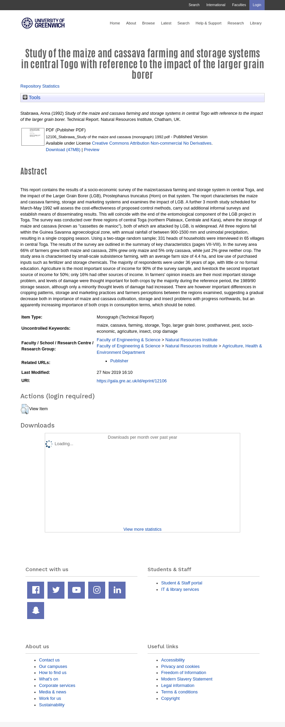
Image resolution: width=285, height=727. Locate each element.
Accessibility (173, 659)
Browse (148, 23)
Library (256, 23)
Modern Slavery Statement (186, 678)
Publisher (119, 360)
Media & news (52, 691)
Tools (31, 97)
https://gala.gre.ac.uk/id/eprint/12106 (132, 380)
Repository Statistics (40, 86)
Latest (166, 23)
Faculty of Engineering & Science (128, 339)
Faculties (239, 5)
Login (257, 5)
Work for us (50, 698)
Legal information (177, 685)
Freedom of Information (183, 672)
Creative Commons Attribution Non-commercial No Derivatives (151, 143)
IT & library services (180, 589)
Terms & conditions (179, 691)
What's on (48, 678)
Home (115, 23)
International (215, 5)
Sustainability (51, 704)
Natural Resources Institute (191, 339)
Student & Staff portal (181, 582)
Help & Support (209, 23)
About (131, 23)
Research (236, 23)
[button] (24, 409)
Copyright (170, 698)
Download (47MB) (63, 149)
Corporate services (57, 685)
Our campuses (53, 666)
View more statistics (143, 529)
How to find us (52, 672)
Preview (91, 149)
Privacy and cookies (180, 666)
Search (194, 5)
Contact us (49, 659)
